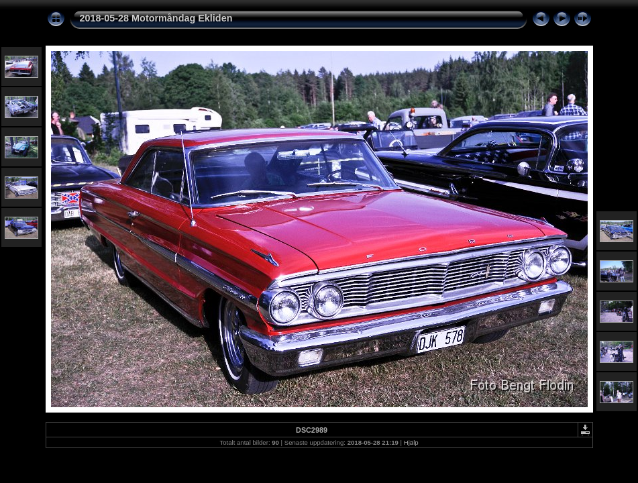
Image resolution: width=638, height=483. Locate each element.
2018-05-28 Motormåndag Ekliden (156, 18)
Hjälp (411, 442)
